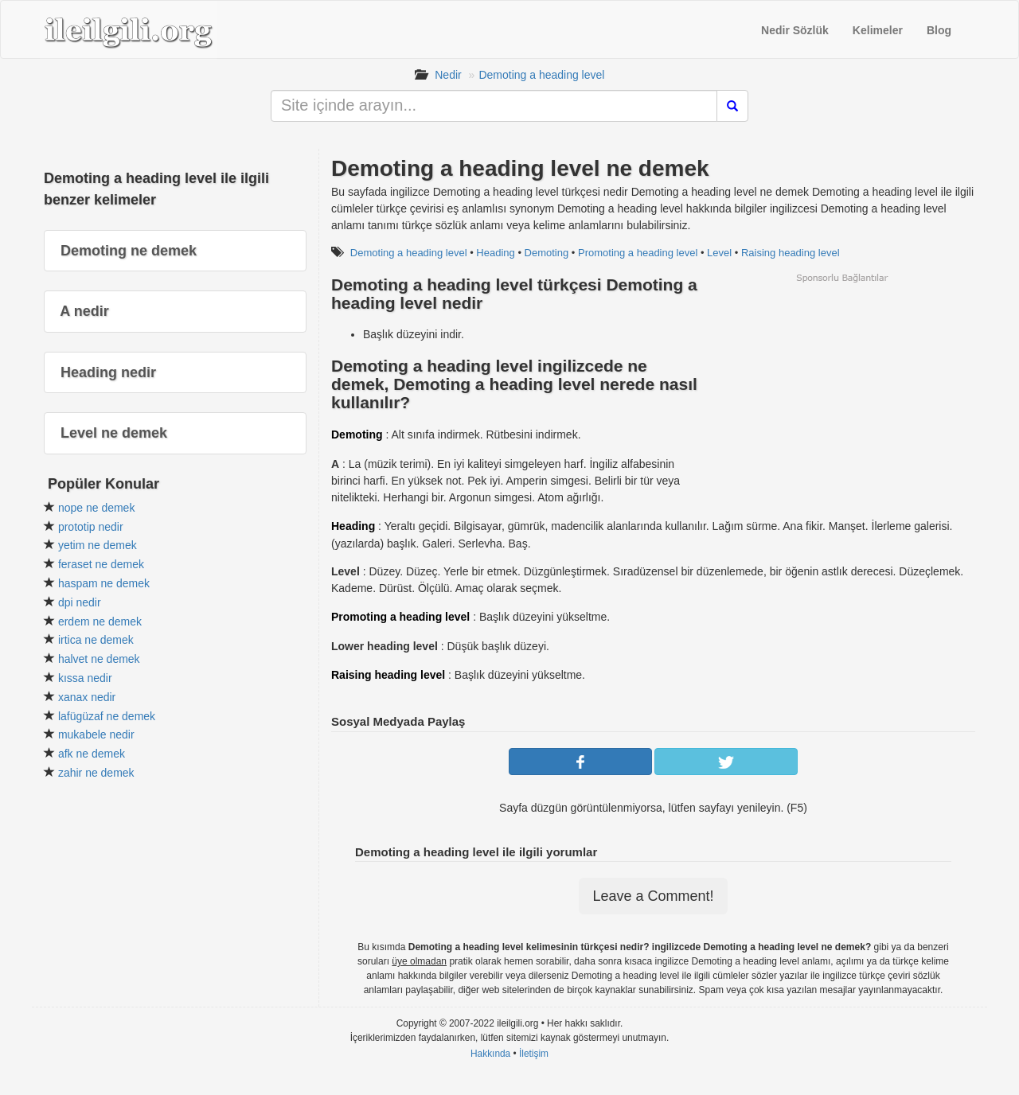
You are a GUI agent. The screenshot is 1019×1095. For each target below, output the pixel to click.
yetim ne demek (97, 545)
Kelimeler (878, 30)
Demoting (547, 253)
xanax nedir (86, 697)
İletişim (534, 1053)
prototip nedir (90, 526)
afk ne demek (91, 753)
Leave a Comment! (652, 896)
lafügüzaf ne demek (106, 716)
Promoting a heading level (637, 253)
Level (719, 253)
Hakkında (490, 1053)
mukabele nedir (96, 734)
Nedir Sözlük (795, 30)
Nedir (448, 74)
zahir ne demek (96, 772)
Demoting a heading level (541, 74)
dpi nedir (79, 602)
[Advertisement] (841, 395)
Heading (495, 253)
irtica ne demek (96, 639)
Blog (939, 30)
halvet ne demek (99, 659)
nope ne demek (96, 507)
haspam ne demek (104, 583)
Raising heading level (790, 253)
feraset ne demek (101, 564)
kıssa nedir (85, 678)
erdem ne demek (100, 621)
